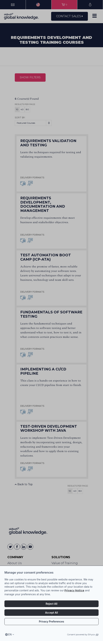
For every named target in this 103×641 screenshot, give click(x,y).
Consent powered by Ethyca (83, 634)
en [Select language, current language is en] (10, 634)
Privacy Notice (74, 590)
